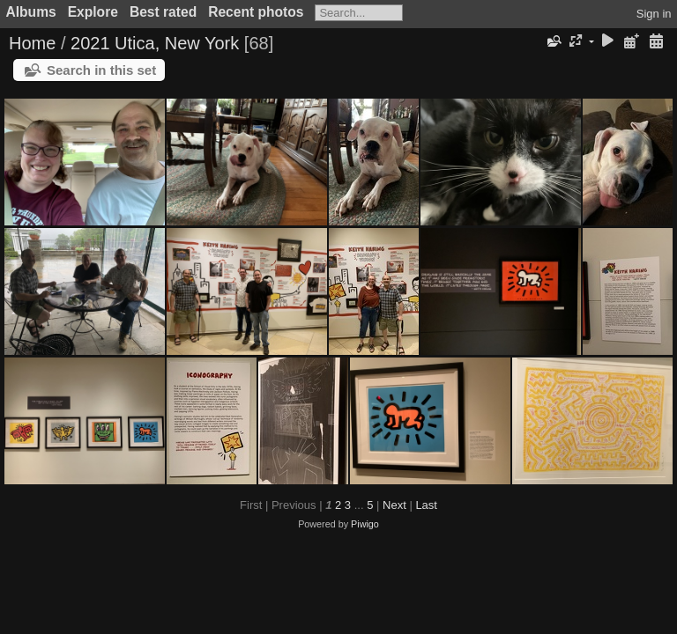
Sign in (654, 13)
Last (426, 505)
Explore (93, 11)
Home (32, 43)
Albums (31, 11)
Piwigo (365, 524)
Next (394, 505)
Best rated (163, 11)
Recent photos (255, 11)
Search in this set (101, 70)
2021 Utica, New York (155, 43)
